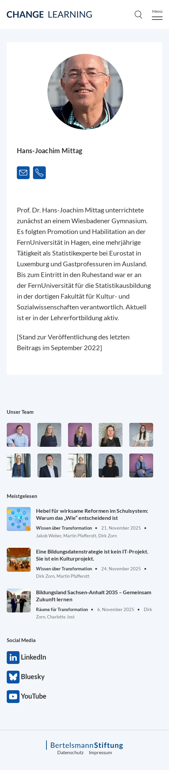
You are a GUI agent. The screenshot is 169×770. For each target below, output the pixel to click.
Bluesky (13, 677)
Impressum (100, 752)
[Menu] (157, 15)
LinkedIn (13, 657)
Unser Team (20, 412)
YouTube (13, 696)
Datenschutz (70, 752)
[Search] (138, 14)
